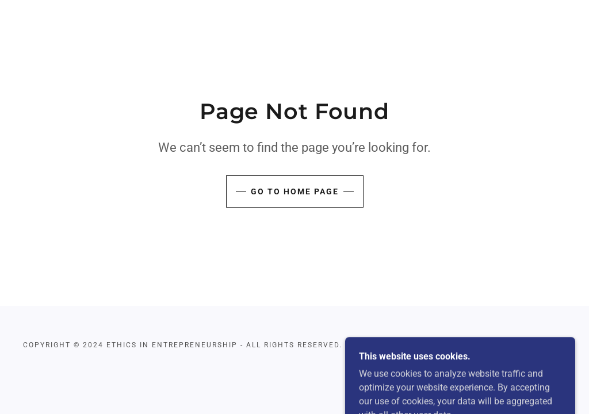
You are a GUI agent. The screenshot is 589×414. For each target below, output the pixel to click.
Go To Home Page (295, 191)
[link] (486, 345)
